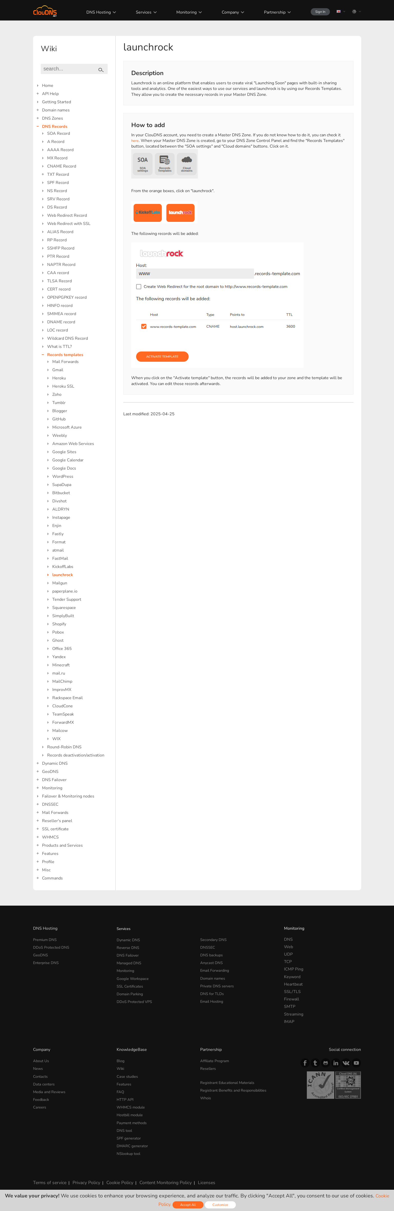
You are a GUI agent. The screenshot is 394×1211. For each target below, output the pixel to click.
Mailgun (59, 583)
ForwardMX (63, 722)
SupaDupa (61, 485)
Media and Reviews (51, 1090)
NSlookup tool (130, 1150)
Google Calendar (68, 460)
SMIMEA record (61, 314)
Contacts (41, 1076)
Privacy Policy (82, 1178)
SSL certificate (55, 829)
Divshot (59, 501)
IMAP (289, 1021)
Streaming (293, 1014)
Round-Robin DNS (64, 747)
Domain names (56, 110)
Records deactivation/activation (75, 755)
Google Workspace (134, 977)
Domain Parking (131, 992)
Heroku (59, 378)
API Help (50, 94)
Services (138, 12)
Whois (206, 1097)
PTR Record (58, 256)
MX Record (57, 158)
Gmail (57, 370)
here (135, 140)
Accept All (188, 1204)
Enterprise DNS (47, 962)
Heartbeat (293, 984)
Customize (221, 1204)
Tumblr (59, 403)
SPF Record (58, 182)
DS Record (57, 207)
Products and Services (62, 845)
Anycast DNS (212, 962)
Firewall (291, 999)
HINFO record (60, 305)
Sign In (316, 11)
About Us (42, 1060)
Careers (40, 1105)
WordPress (62, 476)
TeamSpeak (63, 714)
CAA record (58, 273)
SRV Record (58, 199)
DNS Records (54, 126)
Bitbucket (61, 493)
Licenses (194, 1178)
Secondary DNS (214, 939)
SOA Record (58, 133)
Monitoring (180, 12)
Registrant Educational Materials (230, 1082)
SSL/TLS (292, 992)
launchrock (62, 575)
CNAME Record (61, 166)
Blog (121, 1060)
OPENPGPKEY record (67, 297)
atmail (58, 550)
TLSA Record (59, 281)
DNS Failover (54, 780)
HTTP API (126, 1098)
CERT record (58, 289)
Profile (48, 862)
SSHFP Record (60, 248)
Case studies (128, 1076)
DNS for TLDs (213, 992)
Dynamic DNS (55, 763)
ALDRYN (60, 509)
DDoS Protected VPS (136, 999)
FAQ (121, 1090)
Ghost (58, 640)
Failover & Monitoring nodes (68, 796)
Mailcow (60, 730)
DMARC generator (134, 1143)
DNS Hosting (93, 12)
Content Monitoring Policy (156, 1178)
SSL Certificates (131, 984)
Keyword (292, 977)
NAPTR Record (61, 264)
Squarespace (64, 607)
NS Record (57, 191)
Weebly (59, 435)
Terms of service (48, 1178)
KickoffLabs (62, 567)
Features (50, 853)
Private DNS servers (219, 984)
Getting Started (56, 102)
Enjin (56, 526)
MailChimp (62, 681)
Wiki (121, 1068)
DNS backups (212, 954)
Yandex (59, 657)
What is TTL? (59, 346)
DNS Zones (52, 118)
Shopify (59, 624)
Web (288, 947)
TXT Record (58, 174)
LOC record (57, 330)
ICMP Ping (293, 969)
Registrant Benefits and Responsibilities (237, 1089)
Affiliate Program (216, 1060)
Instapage (61, 517)
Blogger (59, 411)
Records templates (65, 355)
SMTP (289, 1006)
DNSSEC (50, 804)
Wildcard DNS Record (67, 338)
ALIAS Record (60, 232)
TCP (288, 962)
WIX (56, 739)
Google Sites (64, 452)
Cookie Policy (113, 1178)
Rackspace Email (67, 698)
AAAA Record (60, 150)
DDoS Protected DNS (53, 947)
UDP (288, 954)
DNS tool (125, 1128)
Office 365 (62, 648)
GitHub (59, 419)
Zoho (57, 394)
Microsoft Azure (67, 427)
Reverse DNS (129, 947)
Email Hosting (213, 999)
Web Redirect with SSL (68, 223)
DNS (288, 939)
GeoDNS (50, 771)
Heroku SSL (63, 386)
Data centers (45, 1083)
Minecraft (61, 665)
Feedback (41, 1098)
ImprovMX (61, 689)
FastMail (60, 558)
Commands (52, 878)
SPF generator (130, 1135)
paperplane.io (64, 591)
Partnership (268, 12)
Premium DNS (46, 939)
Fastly (58, 534)
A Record (55, 141)
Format (59, 542)
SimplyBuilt (63, 616)
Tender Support (66, 599)
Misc (46, 870)
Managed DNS (130, 962)
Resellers (209, 1068)
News (38, 1068)
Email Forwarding (216, 969)
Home (47, 85)
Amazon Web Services (73, 444)
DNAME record (61, 322)
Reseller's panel (57, 821)
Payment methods (133, 1120)
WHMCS (50, 837)
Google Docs (64, 468)
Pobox (58, 632)
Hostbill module (132, 1113)
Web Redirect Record (67, 215)
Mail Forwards (65, 362)
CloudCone (62, 706)
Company (224, 12)
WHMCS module (132, 1105)
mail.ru (58, 673)
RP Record (57, 240)
